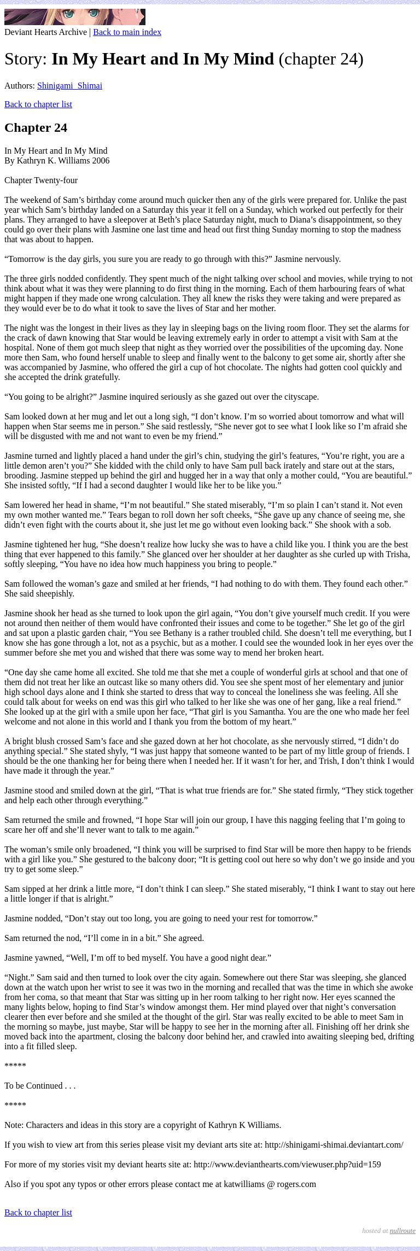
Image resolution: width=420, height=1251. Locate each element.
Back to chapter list (38, 104)
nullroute (403, 1230)
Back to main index (127, 32)
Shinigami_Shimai (69, 85)
